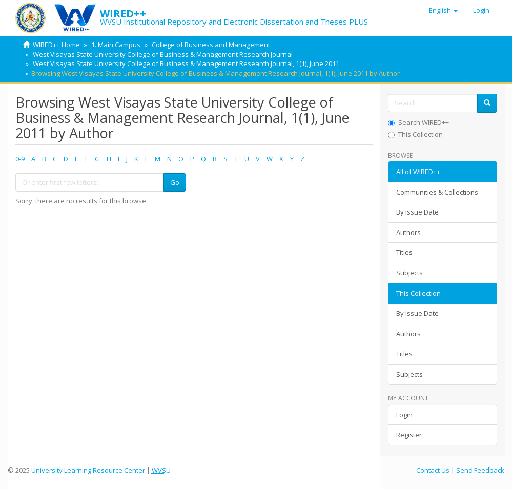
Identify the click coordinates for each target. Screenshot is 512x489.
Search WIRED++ (418, 122)
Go (174, 182)
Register (409, 434)
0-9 (20, 158)
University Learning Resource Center (88, 470)
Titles (404, 252)
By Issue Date (417, 212)
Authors (408, 232)
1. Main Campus (115, 44)
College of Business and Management (211, 44)
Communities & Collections (437, 192)
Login (404, 414)
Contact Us (432, 470)
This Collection (415, 134)
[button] (443, 10)
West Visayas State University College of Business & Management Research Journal (163, 54)
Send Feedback (480, 470)
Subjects (409, 273)
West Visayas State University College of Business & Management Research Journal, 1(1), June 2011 (186, 63)
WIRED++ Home (56, 44)
